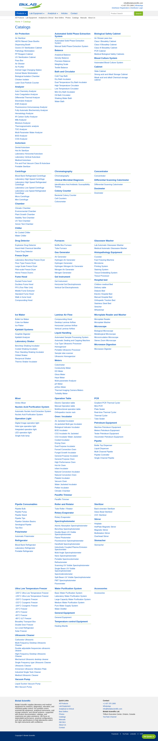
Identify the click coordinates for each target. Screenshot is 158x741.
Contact (74, 13)
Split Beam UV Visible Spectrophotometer (73, 577)
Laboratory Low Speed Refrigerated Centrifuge (30, 192)
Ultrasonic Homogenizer (65, 356)
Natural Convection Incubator (67, 472)
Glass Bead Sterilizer (103, 512)
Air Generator (60, 257)
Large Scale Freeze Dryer (26, 266)
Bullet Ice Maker (22, 319)
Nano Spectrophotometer (65, 556)
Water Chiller (20, 236)
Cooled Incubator (62, 440)
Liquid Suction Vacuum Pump (27, 684)
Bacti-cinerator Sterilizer (104, 509)
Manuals (83, 18)
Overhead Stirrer (101, 536)
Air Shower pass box (103, 38)
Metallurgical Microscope (105, 334)
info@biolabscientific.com (112, 709)
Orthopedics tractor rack (65, 412)
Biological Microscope (103, 331)
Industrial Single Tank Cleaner (28, 672)
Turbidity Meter (61, 393)
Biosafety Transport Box (25, 622)
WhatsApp (139, 5)
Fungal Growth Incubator (65, 453)
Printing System (101, 266)
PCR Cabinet (100, 51)
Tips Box (19, 528)
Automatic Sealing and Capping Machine (72, 340)
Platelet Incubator (62, 478)
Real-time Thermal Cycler (105, 412)
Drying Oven (60, 443)
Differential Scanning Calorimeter (108, 184)
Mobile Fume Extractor (25, 291)
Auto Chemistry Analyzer (25, 91)
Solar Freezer (21, 631)
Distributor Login (137, 8)
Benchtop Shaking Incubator (27, 346)
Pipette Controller (101, 455)
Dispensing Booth (22, 45)
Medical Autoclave (23, 160)
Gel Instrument (61, 281)
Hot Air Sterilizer (22, 151)
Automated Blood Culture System (108, 63)
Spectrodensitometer (64, 574)
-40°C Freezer (21, 612)
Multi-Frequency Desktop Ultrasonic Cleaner (30, 644)
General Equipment (63, 617)
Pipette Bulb (20, 509)
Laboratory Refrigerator (25, 548)
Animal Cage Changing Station (28, 70)
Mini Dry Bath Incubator (65, 92)
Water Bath (59, 101)
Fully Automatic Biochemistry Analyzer (31, 110)
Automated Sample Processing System (71, 337)
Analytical (53, 13)
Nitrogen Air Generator (64, 270)
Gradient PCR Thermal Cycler (107, 403)
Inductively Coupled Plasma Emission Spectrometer (71, 548)
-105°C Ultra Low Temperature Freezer (32, 593)
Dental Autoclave (22, 147)
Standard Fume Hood (24, 294)
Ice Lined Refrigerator (24, 628)
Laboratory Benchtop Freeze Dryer (30, 260)
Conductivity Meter (63, 368)
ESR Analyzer (21, 104)
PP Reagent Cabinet (24, 54)
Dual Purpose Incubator (65, 446)
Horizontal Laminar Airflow (66, 325)
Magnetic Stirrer (101, 530)
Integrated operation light (26, 429)
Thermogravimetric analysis (27, 126)
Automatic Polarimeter (24, 536)
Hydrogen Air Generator (65, 260)
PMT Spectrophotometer (65, 580)
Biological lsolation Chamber (27, 76)
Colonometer (60, 202)
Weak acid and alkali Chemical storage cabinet (111, 78)
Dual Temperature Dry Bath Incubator (71, 82)
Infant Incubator (61, 468)
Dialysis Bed (99, 291)
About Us (91, 18)
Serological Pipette (23, 525)
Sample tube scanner (64, 353)
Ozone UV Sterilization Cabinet (28, 48)
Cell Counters (60, 198)
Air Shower (20, 64)
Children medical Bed (103, 284)
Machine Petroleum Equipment (107, 427)
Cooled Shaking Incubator (26, 349)
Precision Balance (62, 61)
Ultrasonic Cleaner (23, 666)
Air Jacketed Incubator (64, 421)
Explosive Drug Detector (25, 245)
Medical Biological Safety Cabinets (109, 54)
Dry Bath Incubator (63, 79)
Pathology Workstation (25, 51)
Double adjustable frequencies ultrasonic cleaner (32, 649)
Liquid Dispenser (101, 448)
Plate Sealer (99, 409)
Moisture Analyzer (23, 123)
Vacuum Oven (61, 481)
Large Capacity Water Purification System (73, 599)
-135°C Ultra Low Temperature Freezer (32, 596)
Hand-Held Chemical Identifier (28, 248)
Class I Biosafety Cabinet (105, 41)
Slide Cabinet (100, 71)
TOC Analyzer (21, 129)
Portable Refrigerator (24, 551)
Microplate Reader (102, 319)
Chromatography (62, 176)
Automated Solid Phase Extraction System (69, 42)
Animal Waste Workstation (26, 73)
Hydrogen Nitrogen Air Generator (69, 266)
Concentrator (100, 176)
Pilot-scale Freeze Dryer (25, 270)
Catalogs (75, 18)
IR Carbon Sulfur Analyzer (26, 117)
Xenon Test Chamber (24, 224)
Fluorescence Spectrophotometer (69, 541)
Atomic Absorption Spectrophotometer (71, 526)
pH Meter (59, 384)
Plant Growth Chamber (25, 214)
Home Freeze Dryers (24, 273)
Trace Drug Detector (24, 251)
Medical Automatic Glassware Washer (110, 248)
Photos (68, 18)
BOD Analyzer (21, 136)
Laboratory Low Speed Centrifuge (29, 188)
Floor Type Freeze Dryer (25, 263)
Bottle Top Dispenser (103, 445)
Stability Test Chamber (25, 218)
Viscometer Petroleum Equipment (108, 437)
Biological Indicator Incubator (67, 427)
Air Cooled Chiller (22, 233)
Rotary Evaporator (62, 517)
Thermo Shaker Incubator (26, 362)
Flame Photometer (63, 538)
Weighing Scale (61, 64)
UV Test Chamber (22, 221)
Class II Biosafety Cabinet (105, 45)
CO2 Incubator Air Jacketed (67, 434)
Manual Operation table (65, 406)
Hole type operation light (25, 426)
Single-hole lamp (22, 436)
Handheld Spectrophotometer (67, 544)
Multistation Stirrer (102, 533)
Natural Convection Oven (65, 475)
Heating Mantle (61, 626)
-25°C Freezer (21, 609)
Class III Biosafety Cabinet (105, 48)
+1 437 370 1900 (109, 703)
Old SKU (62, 722)
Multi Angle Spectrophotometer (68, 553)
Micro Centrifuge (22, 196)
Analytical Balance (63, 55)
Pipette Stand (21, 515)
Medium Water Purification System (69, 603)
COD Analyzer (21, 139)
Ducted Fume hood (23, 281)
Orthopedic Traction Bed (104, 300)
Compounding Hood (23, 300)
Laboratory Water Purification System (71, 596)
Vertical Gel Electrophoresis (67, 287)
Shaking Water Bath (63, 98)
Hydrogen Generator (63, 263)
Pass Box (19, 60)
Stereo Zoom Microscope (105, 340)
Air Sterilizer (20, 38)
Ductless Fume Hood (24, 284)
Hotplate (98, 524)
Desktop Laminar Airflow (65, 322)
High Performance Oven (65, 462)
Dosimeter (98, 193)
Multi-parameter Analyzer (65, 381)
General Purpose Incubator (66, 456)
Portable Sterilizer (22, 166)
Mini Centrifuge (21, 200)
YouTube (125, 734)
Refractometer (61, 562)
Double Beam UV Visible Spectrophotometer (65, 533)
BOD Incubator (61, 430)
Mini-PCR (98, 406)
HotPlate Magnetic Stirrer (105, 527)
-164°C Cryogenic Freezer (26, 606)
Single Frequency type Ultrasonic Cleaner (33, 662)
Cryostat (98, 257)
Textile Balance (61, 68)
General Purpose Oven (65, 459)
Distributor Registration (121, 8)
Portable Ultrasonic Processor (67, 350)
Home (17, 22)
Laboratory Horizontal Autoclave (29, 154)
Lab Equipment (36, 13)
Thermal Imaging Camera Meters (69, 390)
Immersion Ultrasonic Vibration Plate (30, 669)
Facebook (114, 734)
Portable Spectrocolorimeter (67, 559)
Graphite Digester (22, 334)
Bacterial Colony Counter (65, 195)
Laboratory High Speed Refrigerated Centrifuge (30, 183)
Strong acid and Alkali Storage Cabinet (111, 74)
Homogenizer (60, 347)
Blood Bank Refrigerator (25, 545)
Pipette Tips (20, 518)
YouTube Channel (109, 717)
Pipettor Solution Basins (25, 521)
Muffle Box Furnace (63, 245)
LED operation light (23, 433)
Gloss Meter (60, 374)
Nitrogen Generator (63, 273)
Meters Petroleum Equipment (106, 430)
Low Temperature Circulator (67, 89)
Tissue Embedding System (105, 273)
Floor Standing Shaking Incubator (29, 352)
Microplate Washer (102, 322)
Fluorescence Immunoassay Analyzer (31, 107)
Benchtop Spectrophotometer (67, 529)
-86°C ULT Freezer (23, 618)
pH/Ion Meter (60, 387)
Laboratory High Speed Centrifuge (30, 179)
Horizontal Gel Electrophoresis (68, 284)
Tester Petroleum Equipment (106, 434)
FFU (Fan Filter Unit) (24, 287)
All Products (19, 18)
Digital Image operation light (27, 423)
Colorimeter (60, 365)
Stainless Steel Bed (102, 303)
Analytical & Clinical (46, 18)
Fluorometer (60, 584)
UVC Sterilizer (100, 515)
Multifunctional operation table (68, 409)
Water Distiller (61, 609)
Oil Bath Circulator (62, 95)
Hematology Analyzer (24, 113)
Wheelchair (99, 310)
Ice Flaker (19, 325)
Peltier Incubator (62, 488)
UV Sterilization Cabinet (25, 57)
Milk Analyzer (20, 120)
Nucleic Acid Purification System (29, 414)
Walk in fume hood (23, 297)
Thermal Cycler (100, 416)
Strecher (98, 307)
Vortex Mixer (20, 403)
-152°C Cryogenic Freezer (26, 603)
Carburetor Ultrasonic (24, 640)
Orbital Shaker (21, 355)
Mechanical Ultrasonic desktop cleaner (31, 659)
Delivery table (100, 287)
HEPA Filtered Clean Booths (27, 41)
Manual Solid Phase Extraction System (71, 46)
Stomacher (99, 545)
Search (138, 14)
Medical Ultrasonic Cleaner (26, 675)
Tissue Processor (101, 276)
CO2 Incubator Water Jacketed (68, 437)
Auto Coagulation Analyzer (26, 94)
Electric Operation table (65, 403)
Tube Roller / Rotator (64, 509)
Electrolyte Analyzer (23, 101)
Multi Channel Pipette (103, 452)
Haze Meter (60, 378)
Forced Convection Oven (65, 449)
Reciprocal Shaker (23, 359)
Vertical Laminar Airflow (65, 329)
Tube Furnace (61, 248)
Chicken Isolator (22, 80)
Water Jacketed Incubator (66, 484)
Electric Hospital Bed (103, 294)
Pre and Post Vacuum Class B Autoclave (32, 163)
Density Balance (62, 58)
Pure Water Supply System (66, 606)
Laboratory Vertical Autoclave (27, 157)
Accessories (99, 593)
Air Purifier (19, 67)
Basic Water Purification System (68, 593)
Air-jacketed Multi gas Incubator (68, 424)
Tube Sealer (99, 419)
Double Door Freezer (24, 625)
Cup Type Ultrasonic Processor (68, 344)
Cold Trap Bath (61, 76)
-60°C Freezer (21, 615)
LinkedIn (133, 734)
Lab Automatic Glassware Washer (108, 245)
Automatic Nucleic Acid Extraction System (33, 411)
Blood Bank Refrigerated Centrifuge (30, 176)
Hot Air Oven (60, 465)
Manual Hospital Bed (103, 297)
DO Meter (59, 371)
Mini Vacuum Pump (23, 687)
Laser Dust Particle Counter (27, 83)
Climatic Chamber (23, 208)
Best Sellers (59, 18)
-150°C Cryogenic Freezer (26, 599)
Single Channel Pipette (104, 458)
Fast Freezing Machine (104, 260)
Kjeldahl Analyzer (22, 337)
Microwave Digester (102, 349)
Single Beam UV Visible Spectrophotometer (65, 570)
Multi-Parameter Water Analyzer (29, 132)
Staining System (101, 270)
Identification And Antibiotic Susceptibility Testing (72, 185)
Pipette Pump (21, 512)
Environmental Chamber (25, 211)
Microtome (98, 263)
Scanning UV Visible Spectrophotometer (72, 565)
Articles (64, 13)
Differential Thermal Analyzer (27, 98)
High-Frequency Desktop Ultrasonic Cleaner (30, 655)
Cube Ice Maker (22, 322)
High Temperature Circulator (67, 85)
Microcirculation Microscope (106, 337)
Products (21, 13)
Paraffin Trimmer (62, 499)
